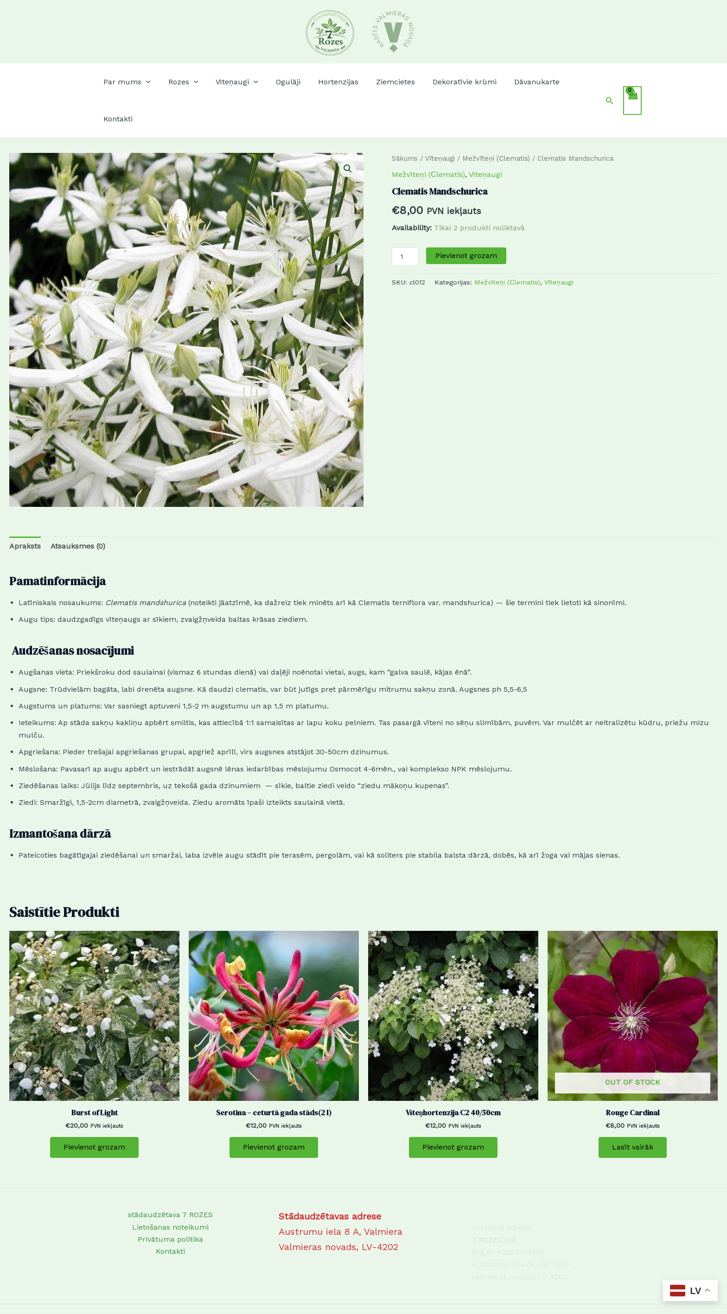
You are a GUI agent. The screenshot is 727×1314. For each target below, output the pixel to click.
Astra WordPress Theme (419, 1290)
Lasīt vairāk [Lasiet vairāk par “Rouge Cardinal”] (632, 1110)
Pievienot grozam (466, 218)
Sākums (405, 121)
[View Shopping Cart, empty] (632, 82)
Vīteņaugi (440, 121)
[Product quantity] (405, 219)
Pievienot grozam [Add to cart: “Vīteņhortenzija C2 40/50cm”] (453, 1110)
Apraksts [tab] (25, 509)
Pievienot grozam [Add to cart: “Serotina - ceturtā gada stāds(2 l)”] (274, 1110)
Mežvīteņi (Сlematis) (496, 121)
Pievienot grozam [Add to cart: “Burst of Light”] (94, 1110)
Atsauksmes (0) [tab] (78, 509)
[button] (150, 82)
